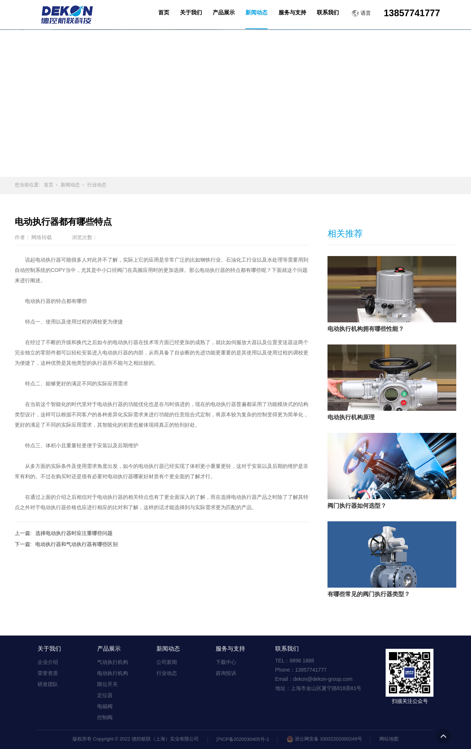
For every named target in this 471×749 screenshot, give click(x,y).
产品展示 (109, 648)
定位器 (105, 695)
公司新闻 (166, 662)
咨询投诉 (226, 673)
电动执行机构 (112, 673)
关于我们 (49, 648)
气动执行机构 (112, 662)
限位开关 (107, 684)
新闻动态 (70, 185)
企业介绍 (48, 662)
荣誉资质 (48, 673)
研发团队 (48, 684)
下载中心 (226, 662)
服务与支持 (230, 648)
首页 (48, 185)
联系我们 (287, 648)
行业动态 (96, 185)
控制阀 (105, 717)
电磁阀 (105, 706)
